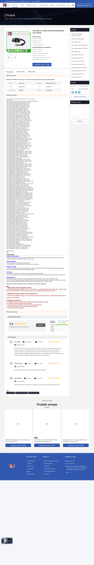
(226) (79, 45)
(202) (76, 42)
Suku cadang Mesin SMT (49, 471)
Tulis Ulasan (40, 324)
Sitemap (29, 471)
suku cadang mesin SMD (49, 468)
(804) (77, 39)
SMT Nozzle (46, 473)
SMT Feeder (46, 466)
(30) (76, 77)
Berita (53, 5)
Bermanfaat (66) (20, 366)
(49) (79, 67)
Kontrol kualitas (30, 466)
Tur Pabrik (29, 463)
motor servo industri (33, 392)
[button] (9, 426)
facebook (70, 472)
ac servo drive (10, 392)
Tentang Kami (43, 5)
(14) (77, 74)
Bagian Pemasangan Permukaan (51, 460)
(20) (78, 70)
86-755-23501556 (35, 1)
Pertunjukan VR (31, 5)
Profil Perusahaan (31, 460)
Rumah (8, 5)
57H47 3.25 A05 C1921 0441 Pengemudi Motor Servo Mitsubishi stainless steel (17, 440)
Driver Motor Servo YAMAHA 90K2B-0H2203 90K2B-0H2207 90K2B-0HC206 (74, 440)
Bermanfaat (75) (20, 381)
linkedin (67, 472)
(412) (76, 51)
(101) (78, 64)
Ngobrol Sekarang (80, 96)
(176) (77, 61)
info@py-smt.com (24, 1)
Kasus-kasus (61, 5)
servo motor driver (18, 18)
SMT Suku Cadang (48, 463)
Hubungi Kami (30, 468)
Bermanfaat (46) (20, 344)
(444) (79, 48)
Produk (15, 5)
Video (22, 5)
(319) (77, 58)
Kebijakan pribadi (31, 473)
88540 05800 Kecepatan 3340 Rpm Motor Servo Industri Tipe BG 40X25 (46, 440)
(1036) (76, 34)
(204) (77, 54)
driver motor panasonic (21, 392)
